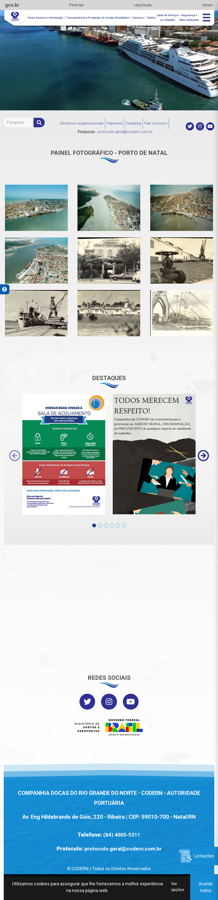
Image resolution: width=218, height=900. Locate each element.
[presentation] (15, 455)
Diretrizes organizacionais (80, 122)
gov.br (12, 5)
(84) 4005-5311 (122, 834)
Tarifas (151, 17)
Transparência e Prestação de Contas (91, 17)
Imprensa (114, 122)
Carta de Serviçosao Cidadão (168, 17)
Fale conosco (157, 122)
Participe (76, 5)
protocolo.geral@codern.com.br (125, 131)
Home (32, 17)
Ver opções (177, 887)
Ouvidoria (134, 122)
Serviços (138, 17)
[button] (94, 522)
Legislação (143, 5)
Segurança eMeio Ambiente (189, 17)
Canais (207, 5)
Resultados (123, 17)
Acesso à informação (50, 17)
